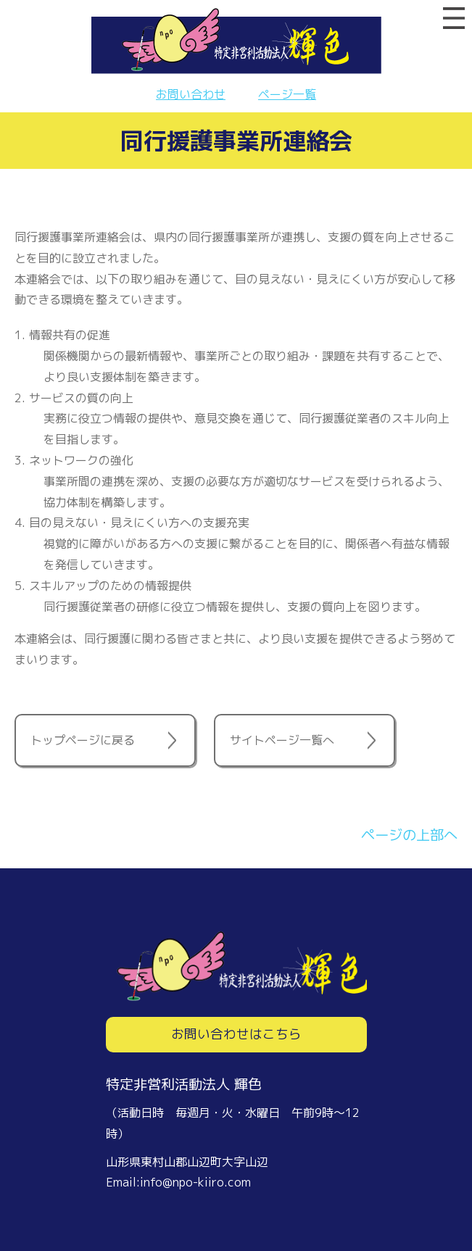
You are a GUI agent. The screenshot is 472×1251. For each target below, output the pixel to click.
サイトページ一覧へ (282, 740)
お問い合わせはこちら (236, 1034)
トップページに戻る (82, 740)
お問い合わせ (190, 94)
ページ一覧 (287, 94)
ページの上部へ (409, 834)
